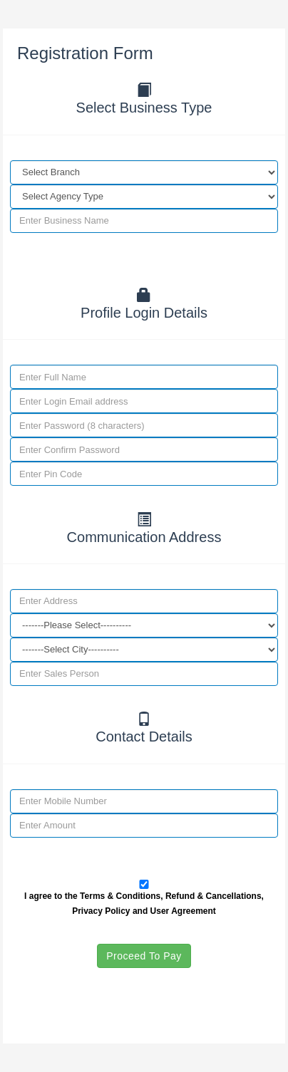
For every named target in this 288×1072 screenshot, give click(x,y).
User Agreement (183, 911)
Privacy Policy (101, 911)
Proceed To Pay (144, 956)
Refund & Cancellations (213, 896)
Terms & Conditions (120, 896)
